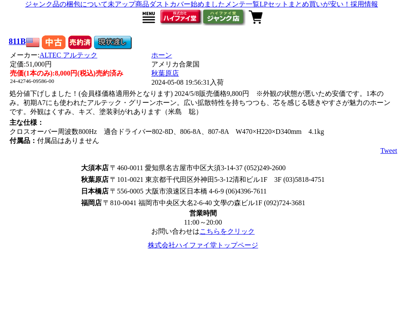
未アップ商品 (128, 4)
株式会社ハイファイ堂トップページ (203, 245)
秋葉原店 (165, 73)
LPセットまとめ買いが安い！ (304, 4)
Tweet (389, 150)
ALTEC (68, 55)
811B (17, 41)
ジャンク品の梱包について (66, 4)
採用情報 (364, 4)
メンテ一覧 (242, 4)
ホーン (161, 55)
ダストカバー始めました (187, 4)
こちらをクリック (227, 231)
